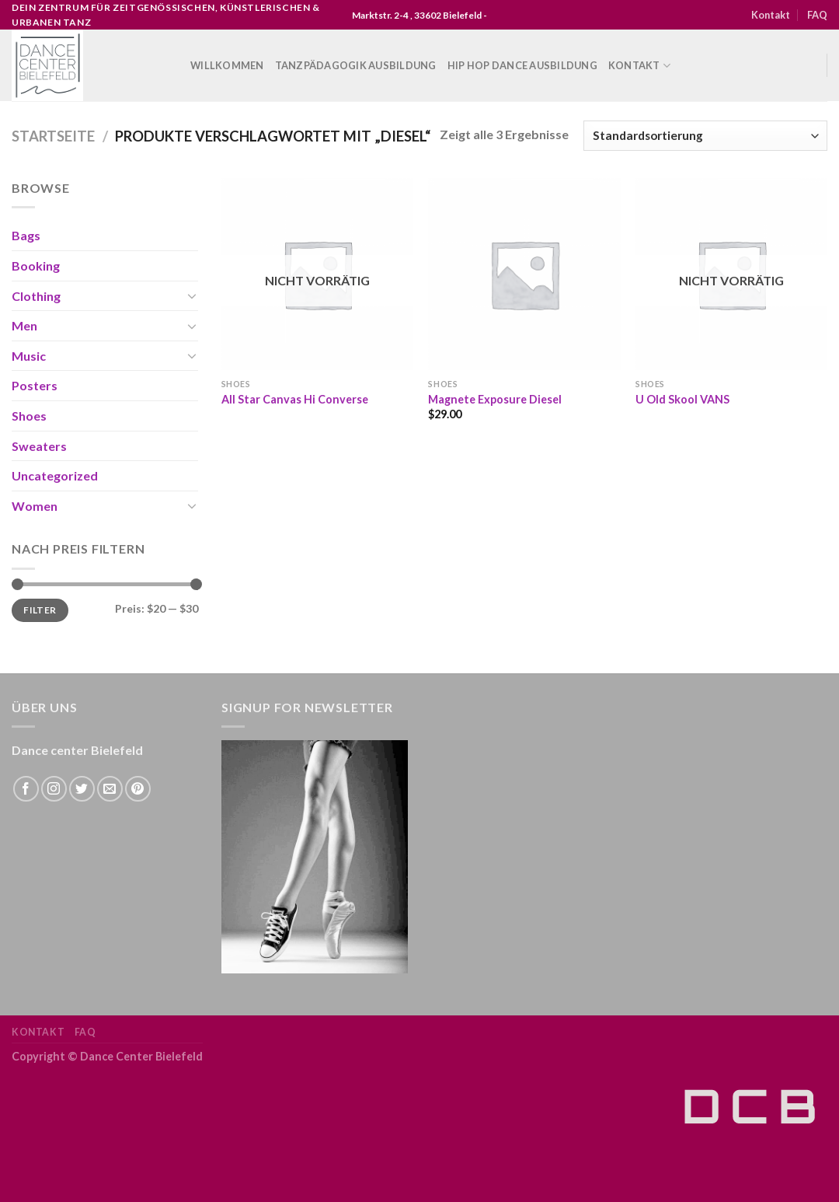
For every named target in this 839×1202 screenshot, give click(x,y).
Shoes (29, 415)
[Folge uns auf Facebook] (26, 789)
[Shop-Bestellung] (705, 136)
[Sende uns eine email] (110, 789)
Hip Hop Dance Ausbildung (522, 65)
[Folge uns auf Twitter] (82, 789)
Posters (34, 385)
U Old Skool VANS (682, 399)
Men (24, 325)
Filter (39, 610)
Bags (26, 235)
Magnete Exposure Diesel (495, 399)
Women (34, 505)
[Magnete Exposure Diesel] (524, 274)
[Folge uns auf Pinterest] (138, 789)
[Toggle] (192, 295)
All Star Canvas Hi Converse (294, 399)
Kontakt (770, 15)
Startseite (53, 136)
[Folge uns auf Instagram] (54, 789)
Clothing (36, 295)
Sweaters (39, 446)
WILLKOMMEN (227, 65)
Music (29, 355)
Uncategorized (55, 475)
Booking (36, 265)
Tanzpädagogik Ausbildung (356, 65)
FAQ (817, 15)
